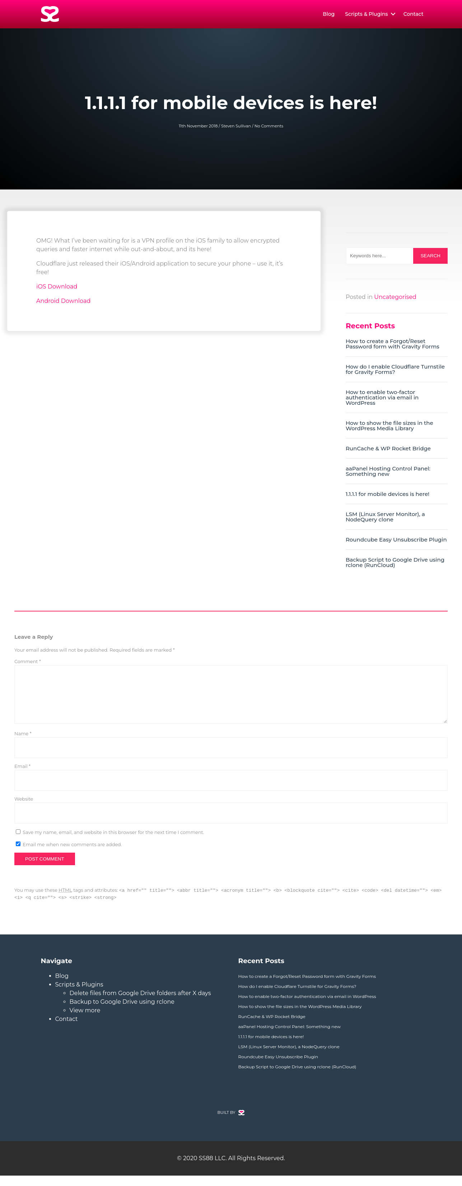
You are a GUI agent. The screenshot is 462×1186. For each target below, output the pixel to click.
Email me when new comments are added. (72, 855)
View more (85, 1020)
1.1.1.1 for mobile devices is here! (387, 495)
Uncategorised (395, 298)
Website (23, 809)
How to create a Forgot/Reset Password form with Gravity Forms (392, 345)
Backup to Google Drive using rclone (122, 1012)
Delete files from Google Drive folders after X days (140, 1003)
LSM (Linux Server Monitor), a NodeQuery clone (385, 518)
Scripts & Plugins (366, 15)
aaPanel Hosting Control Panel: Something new (388, 473)
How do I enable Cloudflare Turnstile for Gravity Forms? (395, 371)
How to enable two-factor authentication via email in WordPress (382, 399)
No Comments (269, 127)
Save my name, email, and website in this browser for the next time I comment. (113, 842)
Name (23, 744)
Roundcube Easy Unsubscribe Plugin (396, 541)
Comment (27, 663)
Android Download (63, 302)
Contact (413, 15)
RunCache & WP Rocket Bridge (388, 450)
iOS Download (56, 288)
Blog (329, 15)
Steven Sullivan (236, 127)
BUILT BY (231, 1122)
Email (22, 776)
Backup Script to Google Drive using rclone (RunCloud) (395, 564)
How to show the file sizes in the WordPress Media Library (389, 427)
